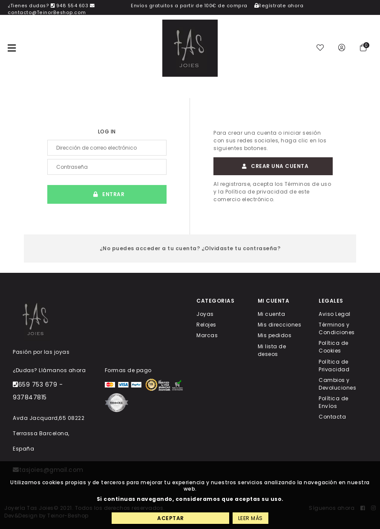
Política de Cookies (333, 346)
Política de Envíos (333, 402)
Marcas (207, 335)
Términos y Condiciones (337, 328)
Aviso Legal (335, 314)
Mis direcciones (280, 324)
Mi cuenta (271, 314)
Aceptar (170, 518)
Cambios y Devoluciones (337, 383)
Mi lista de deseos (272, 349)
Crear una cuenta (273, 166)
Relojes (206, 324)
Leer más (250, 518)
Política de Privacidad (334, 365)
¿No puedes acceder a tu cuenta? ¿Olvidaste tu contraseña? (190, 248)
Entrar (107, 194)
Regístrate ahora (279, 6)
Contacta (332, 416)
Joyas (205, 314)
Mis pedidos (275, 335)
